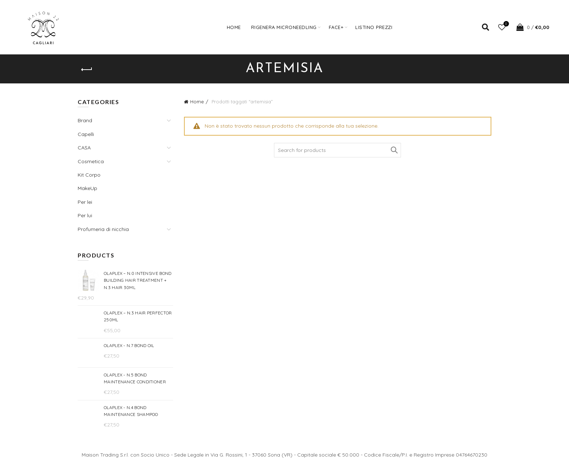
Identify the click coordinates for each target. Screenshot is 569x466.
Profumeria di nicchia (103, 229)
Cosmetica (91, 161)
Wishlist (505, 24)
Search (393, 150)
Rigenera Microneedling (284, 27)
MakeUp (87, 188)
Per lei (85, 202)
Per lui (85, 215)
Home (234, 27)
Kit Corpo (89, 175)
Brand (85, 120)
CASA (84, 147)
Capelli (86, 134)
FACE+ (336, 27)
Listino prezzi (373, 27)
